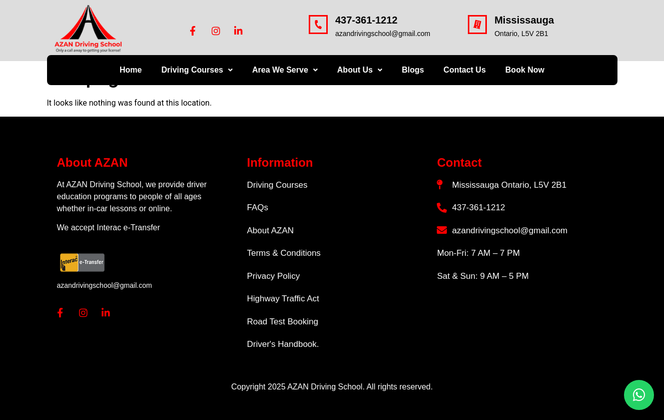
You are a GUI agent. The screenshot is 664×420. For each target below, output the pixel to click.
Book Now (524, 70)
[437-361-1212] (318, 24)
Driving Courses (197, 70)
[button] (197, 70)
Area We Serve (285, 70)
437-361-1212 (366, 20)
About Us (359, 70)
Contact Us (464, 70)
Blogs (413, 70)
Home (131, 70)
